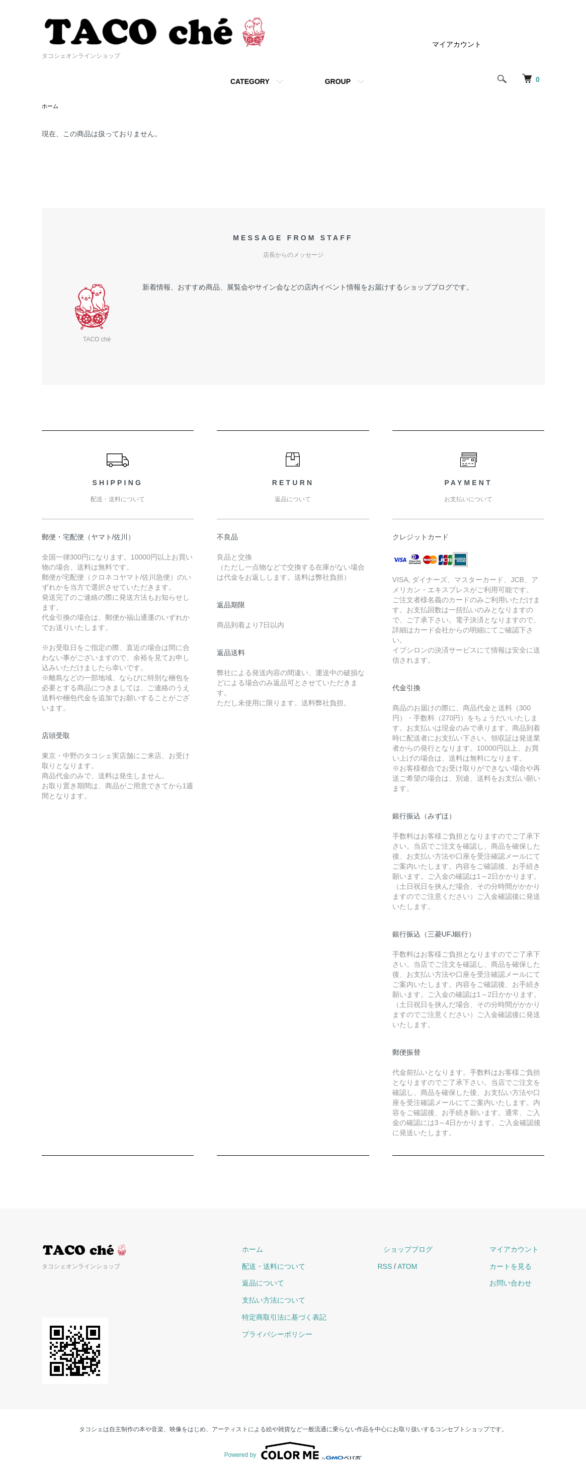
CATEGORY (250, 81)
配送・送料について (302, 1267)
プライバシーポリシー (306, 1335)
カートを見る (516, 1267)
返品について (292, 1284)
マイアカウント (456, 44)
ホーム (51, 106)
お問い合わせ (516, 1284)
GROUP (338, 81)
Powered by (293, 1452)
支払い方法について (302, 1301)
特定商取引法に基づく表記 (313, 1318)
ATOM (430, 1267)
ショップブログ (425, 1250)
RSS (408, 1267)
